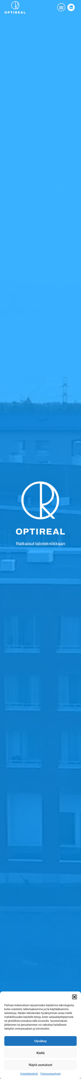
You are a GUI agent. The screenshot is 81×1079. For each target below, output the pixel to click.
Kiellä (40, 1053)
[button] (74, 997)
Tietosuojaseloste (50, 1073)
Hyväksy (40, 1041)
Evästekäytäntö (29, 1073)
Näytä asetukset (40, 1065)
